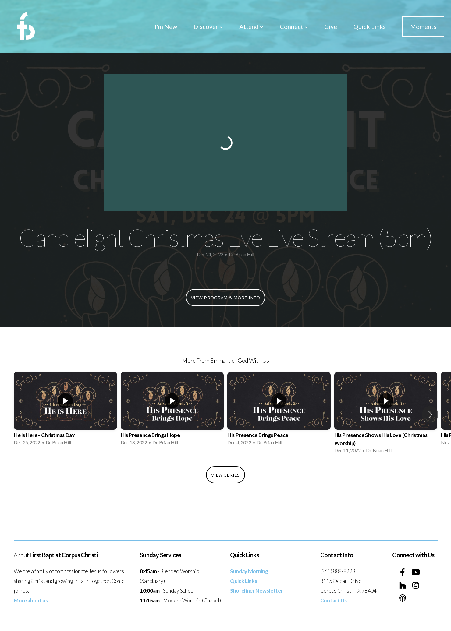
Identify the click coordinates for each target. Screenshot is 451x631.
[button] (430, 414)
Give (330, 26)
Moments (423, 26)
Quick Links (369, 26)
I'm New (166, 26)
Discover (208, 26)
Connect (294, 26)
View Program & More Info (225, 297)
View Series (225, 475)
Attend (251, 26)
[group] (65, 410)
